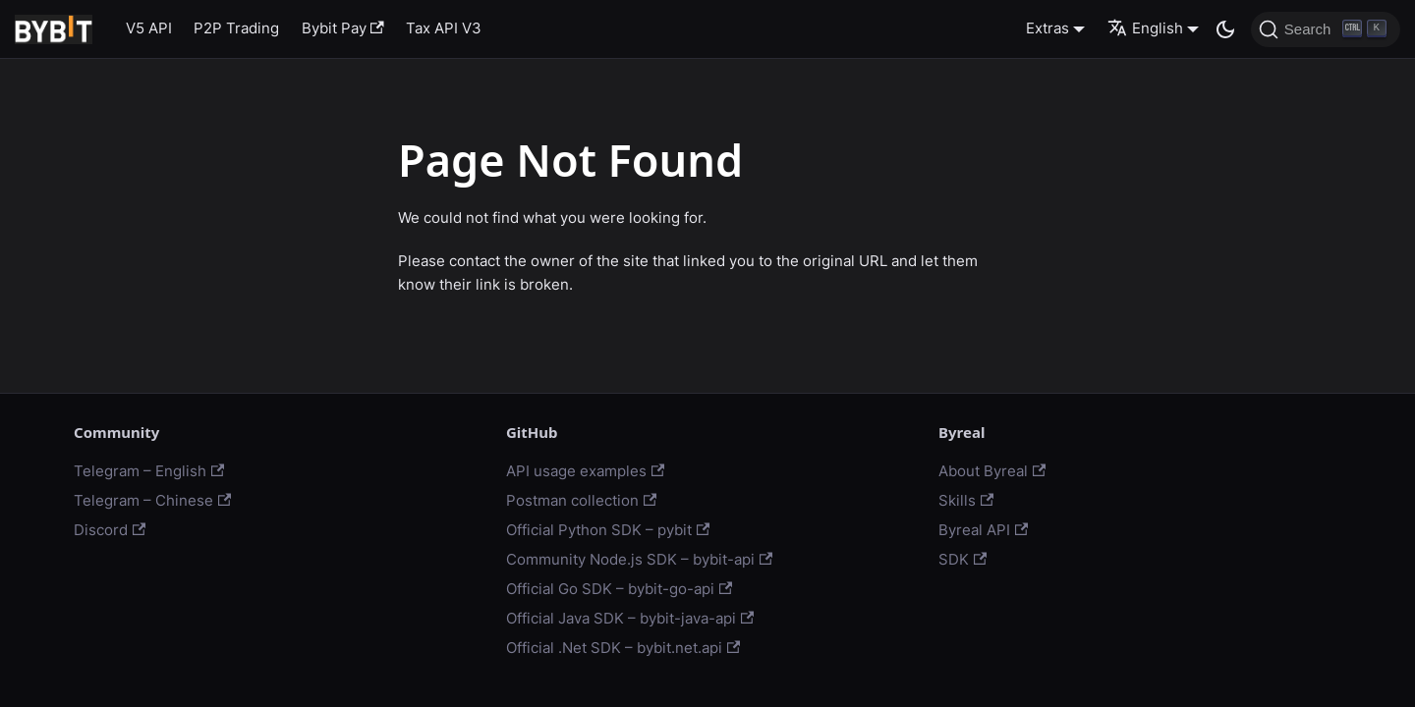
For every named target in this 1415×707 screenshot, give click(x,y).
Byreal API (983, 529)
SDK (962, 559)
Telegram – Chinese (152, 500)
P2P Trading (236, 28)
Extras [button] (1047, 28)
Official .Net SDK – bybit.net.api (623, 647)
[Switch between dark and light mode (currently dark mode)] (1225, 29)
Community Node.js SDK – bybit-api (639, 559)
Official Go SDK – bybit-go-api (619, 588)
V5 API (149, 28)
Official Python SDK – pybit (607, 529)
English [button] (1145, 28)
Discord (109, 529)
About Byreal (992, 471)
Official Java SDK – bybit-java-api (630, 618)
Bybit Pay (343, 28)
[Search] (1325, 29)
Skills (965, 500)
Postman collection (581, 500)
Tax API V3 (443, 28)
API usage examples (585, 471)
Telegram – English (149, 471)
